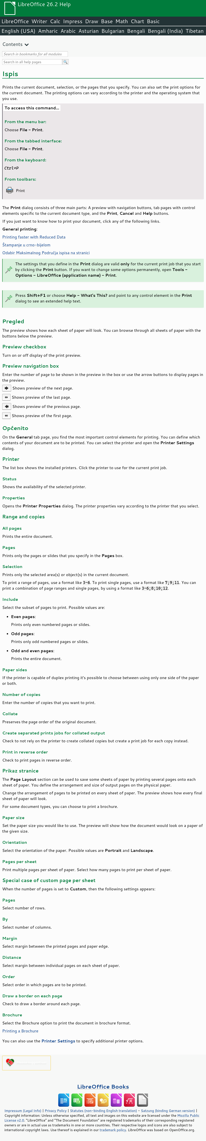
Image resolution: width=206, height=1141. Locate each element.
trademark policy (113, 1129)
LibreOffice (15, 21)
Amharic (48, 31)
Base (107, 21)
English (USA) (18, 31)
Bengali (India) (165, 31)
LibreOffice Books (103, 1086)
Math (121, 21)
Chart (137, 21)
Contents (12, 44)
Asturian (88, 31)
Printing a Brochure (20, 1031)
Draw (91, 21)
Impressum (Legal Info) (22, 1110)
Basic (153, 21)
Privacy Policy (56, 1110)
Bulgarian (112, 31)
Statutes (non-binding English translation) (103, 1110)
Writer (39, 21)
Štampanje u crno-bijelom (26, 245)
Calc (55, 21)
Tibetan (195, 31)
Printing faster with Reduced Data (33, 237)
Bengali (136, 31)
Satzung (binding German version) (168, 1110)
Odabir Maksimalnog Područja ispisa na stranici (46, 252)
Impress (73, 21)
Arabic (68, 31)
